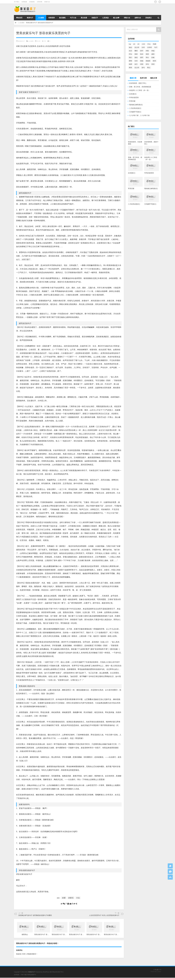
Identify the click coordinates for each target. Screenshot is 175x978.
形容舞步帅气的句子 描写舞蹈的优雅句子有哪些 (35, 915)
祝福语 (148, 61)
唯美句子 (30, 18)
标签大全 (47, 2)
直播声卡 (33, 974)
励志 (130, 47)
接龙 (136, 57)
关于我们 (16, 2)
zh (138, 44)
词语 (141, 64)
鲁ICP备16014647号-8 (56, 972)
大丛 (78, 898)
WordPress (46, 972)
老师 (130, 64)
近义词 (137, 67)
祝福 (141, 61)
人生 (143, 44)
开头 (130, 54)
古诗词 (149, 47)
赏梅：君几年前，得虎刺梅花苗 (140, 87)
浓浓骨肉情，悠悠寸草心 (137, 83)
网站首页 (19, 18)
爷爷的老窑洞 (134, 97)
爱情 (130, 61)
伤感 (154, 44)
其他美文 (148, 18)
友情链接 (24, 2)
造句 (143, 67)
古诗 (143, 47)
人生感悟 (41, 18)
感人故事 (116, 18)
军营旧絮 (132, 101)
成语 (152, 54)
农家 (64, 898)
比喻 (152, 57)
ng (130, 44)
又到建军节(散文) (135, 112)
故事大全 (138, 18)
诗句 (147, 64)
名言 (130, 51)
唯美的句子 (21, 41)
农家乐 (71, 898)
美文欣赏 (84, 18)
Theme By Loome (155, 971)
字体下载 (23, 974)
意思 (147, 54)
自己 (136, 64)
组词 (154, 61)
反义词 (137, 47)
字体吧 (28, 974)
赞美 (130, 67)
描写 (141, 57)
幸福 (152, 51)
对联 (147, 51)
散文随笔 (62, 18)
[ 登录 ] (24, 954)
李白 (147, 57)
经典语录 (51, 18)
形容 (136, 54)
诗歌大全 (127, 18)
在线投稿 (32, 2)
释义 (148, 67)
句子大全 (73, 18)
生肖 (136, 61)
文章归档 (39, 2)
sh (134, 44)
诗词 (152, 64)
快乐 (141, 54)
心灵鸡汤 (105, 18)
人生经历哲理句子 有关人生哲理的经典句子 (104, 915)
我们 (130, 57)
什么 (149, 44)
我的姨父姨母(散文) (136, 105)
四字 (141, 51)
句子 (155, 47)
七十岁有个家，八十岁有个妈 (139, 115)
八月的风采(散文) (135, 108)
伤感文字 (95, 18)
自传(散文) (132, 94)
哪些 (136, 51)
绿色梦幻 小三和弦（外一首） (139, 90)
